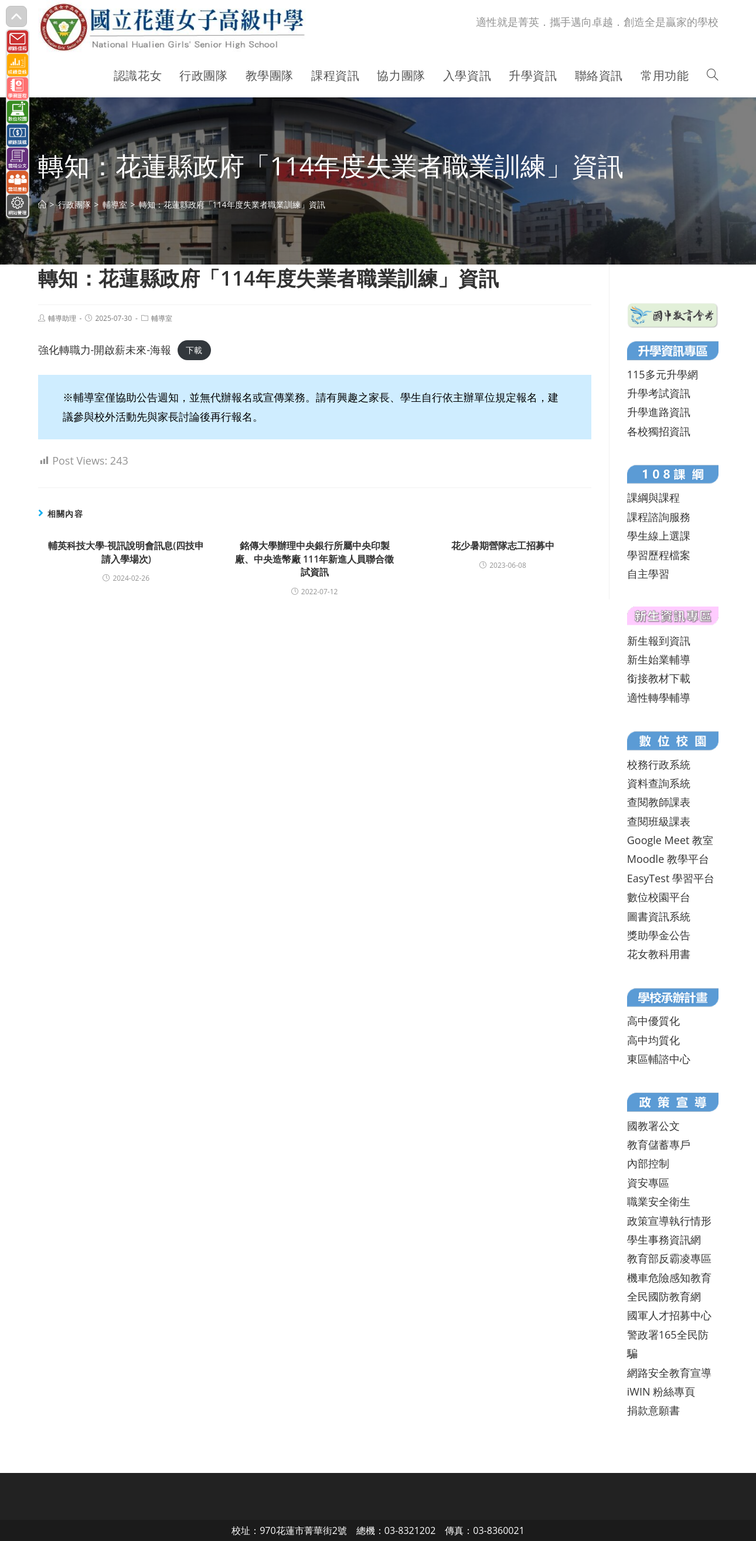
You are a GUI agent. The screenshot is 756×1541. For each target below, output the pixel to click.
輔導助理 (62, 318)
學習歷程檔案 (658, 555)
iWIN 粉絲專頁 (661, 1391)
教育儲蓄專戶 (658, 1144)
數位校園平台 (658, 897)
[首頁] (42, 204)
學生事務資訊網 (664, 1239)
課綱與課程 (653, 497)
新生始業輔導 (658, 659)
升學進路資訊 (658, 412)
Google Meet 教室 (670, 840)
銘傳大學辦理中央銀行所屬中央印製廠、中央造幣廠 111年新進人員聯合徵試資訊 (314, 558)
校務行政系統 (658, 764)
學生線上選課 (658, 536)
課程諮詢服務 (658, 517)
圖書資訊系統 (658, 916)
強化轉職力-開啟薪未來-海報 (105, 350)
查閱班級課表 (658, 821)
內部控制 (648, 1163)
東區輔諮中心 (658, 1059)
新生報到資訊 (658, 641)
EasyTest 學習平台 (670, 878)
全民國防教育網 (664, 1296)
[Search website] (712, 75)
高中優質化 (653, 1021)
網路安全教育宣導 (669, 1373)
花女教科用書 (658, 954)
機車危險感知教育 (669, 1278)
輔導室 (161, 318)
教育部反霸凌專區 (669, 1258)
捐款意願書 (653, 1410)
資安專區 (648, 1183)
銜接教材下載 (658, 678)
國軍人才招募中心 (669, 1315)
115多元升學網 (662, 374)
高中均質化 (653, 1040)
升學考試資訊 (658, 393)
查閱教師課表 (658, 802)
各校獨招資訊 (658, 431)
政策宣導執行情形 (669, 1221)
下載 (194, 350)
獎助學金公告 (658, 935)
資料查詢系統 (658, 783)
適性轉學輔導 (658, 697)
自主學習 (648, 574)
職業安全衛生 (658, 1201)
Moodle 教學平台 (668, 859)
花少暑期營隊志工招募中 (502, 545)
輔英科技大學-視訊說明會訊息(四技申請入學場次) (126, 552)
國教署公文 (653, 1126)
